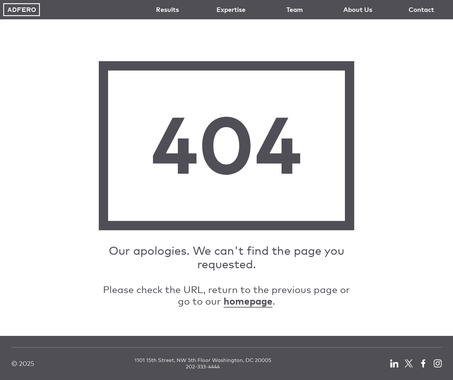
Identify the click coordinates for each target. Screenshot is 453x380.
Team (294, 9)
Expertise (231, 9)
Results (167, 9)
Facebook (423, 363)
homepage (248, 301)
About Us (357, 9)
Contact (421, 9)
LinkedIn (394, 363)
